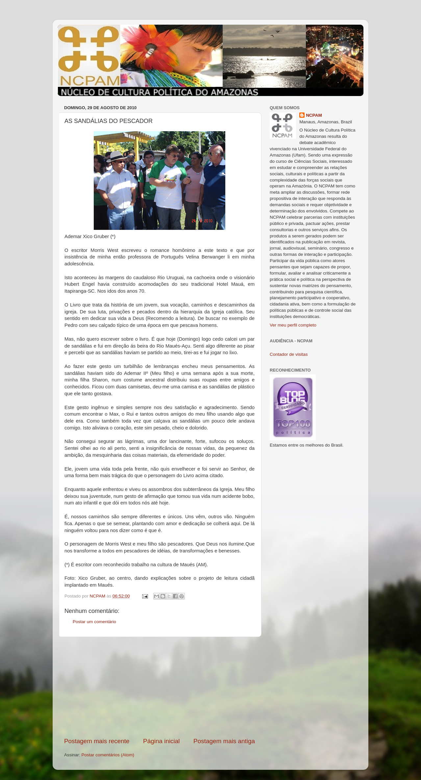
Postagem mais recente (96, 741)
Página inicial (161, 741)
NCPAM (314, 115)
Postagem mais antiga (224, 741)
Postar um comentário (94, 621)
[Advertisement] (159, 687)
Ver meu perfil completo (293, 325)
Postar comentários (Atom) (108, 754)
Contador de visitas (289, 354)
